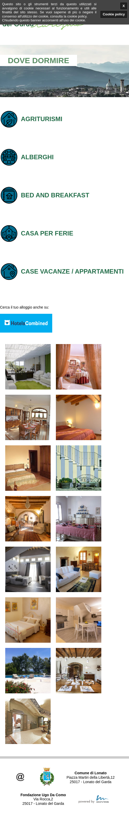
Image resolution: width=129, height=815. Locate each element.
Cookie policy (114, 14)
